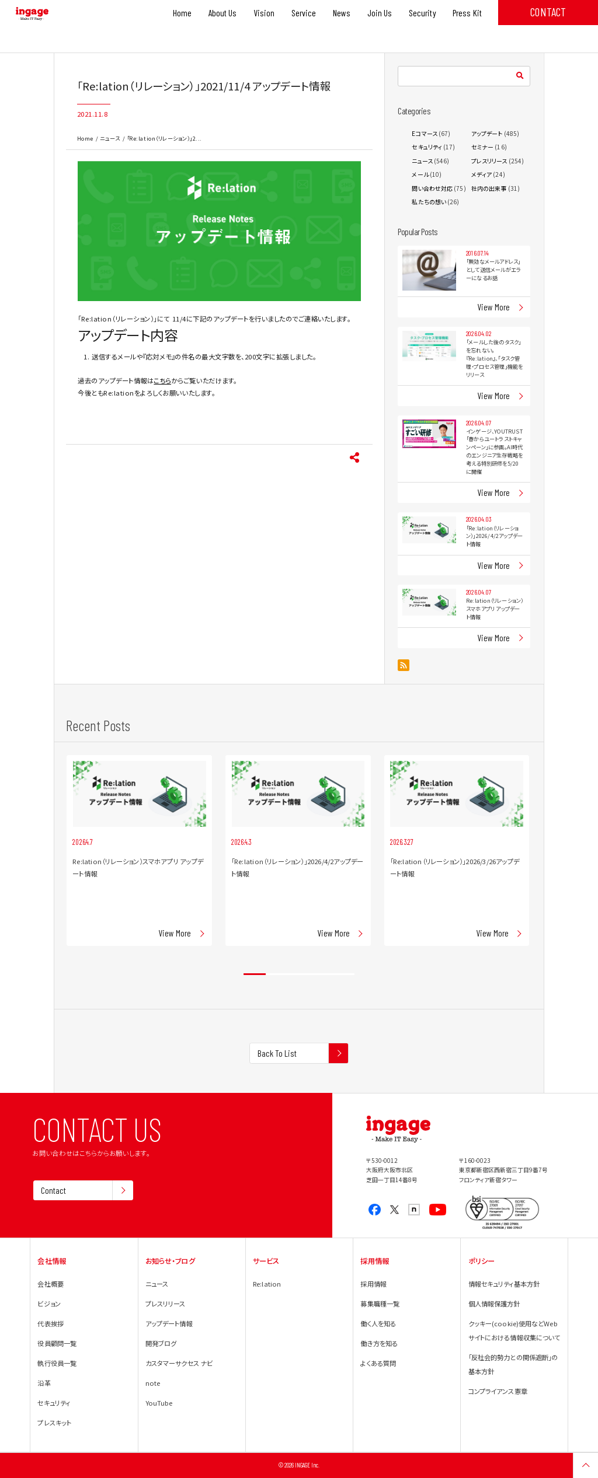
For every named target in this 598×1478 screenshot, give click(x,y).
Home (85, 138)
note (152, 1383)
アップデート (487, 133)
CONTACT (548, 12)
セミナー (482, 146)
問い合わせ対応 (432, 188)
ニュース (110, 138)
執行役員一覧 (57, 1363)
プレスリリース (489, 160)
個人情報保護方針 (494, 1303)
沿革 (43, 1383)
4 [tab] (321, 974)
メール (420, 174)
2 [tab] (277, 974)
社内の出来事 (489, 188)
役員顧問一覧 (57, 1343)
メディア (481, 174)
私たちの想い (429, 201)
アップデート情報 (169, 1323)
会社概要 (50, 1283)
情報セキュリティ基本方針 (504, 1283)
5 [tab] (343, 974)
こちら (162, 380)
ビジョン (48, 1303)
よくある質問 (378, 1363)
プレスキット (54, 1422)
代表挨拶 (50, 1323)
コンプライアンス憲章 (497, 1391)
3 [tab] (299, 974)
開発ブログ (161, 1343)
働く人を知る (378, 1323)
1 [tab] (255, 974)
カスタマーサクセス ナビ (179, 1363)
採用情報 (373, 1283)
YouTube (159, 1402)
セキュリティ (427, 146)
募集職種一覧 (379, 1303)
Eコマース (424, 133)
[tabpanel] (139, 850)
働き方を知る (379, 1343)
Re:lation (267, 1283)
